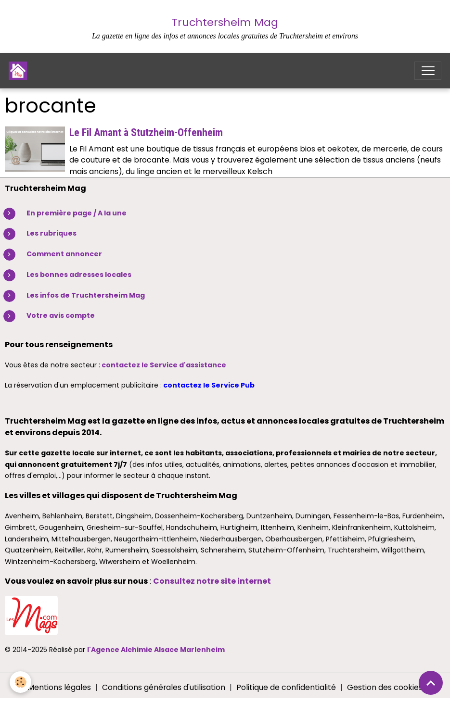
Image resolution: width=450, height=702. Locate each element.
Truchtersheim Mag (225, 22)
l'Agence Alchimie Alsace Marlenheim (156, 649)
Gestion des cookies (385, 687)
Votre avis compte (60, 315)
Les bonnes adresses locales (78, 274)
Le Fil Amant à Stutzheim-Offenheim (146, 132)
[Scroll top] (431, 683)
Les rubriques (51, 233)
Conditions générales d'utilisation (163, 687)
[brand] (20, 71)
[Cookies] (20, 682)
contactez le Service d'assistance (164, 365)
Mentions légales (59, 687)
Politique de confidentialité (286, 687)
